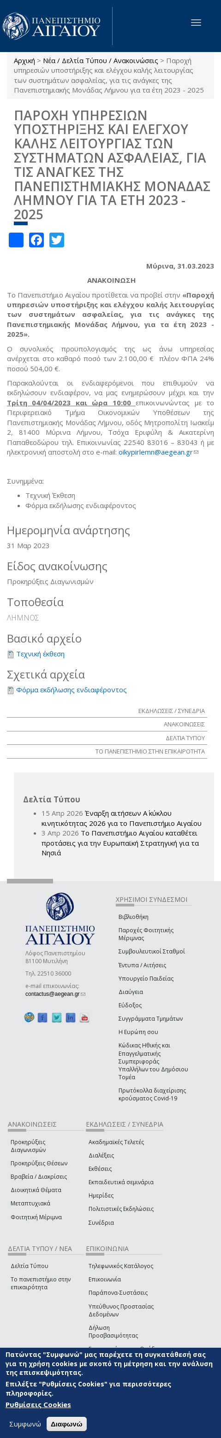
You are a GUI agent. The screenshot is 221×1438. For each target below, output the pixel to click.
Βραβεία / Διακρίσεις (39, 1177)
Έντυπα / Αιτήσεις (142, 965)
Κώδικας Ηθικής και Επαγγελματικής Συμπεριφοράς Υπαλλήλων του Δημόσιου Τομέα (153, 1061)
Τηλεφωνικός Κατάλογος (121, 1266)
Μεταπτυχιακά (30, 1203)
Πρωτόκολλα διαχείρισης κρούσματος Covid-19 (152, 1094)
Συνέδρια (101, 1223)
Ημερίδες (101, 1195)
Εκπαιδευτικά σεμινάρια (121, 1182)
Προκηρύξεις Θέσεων (39, 1163)
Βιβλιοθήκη (134, 917)
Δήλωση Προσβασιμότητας (113, 1331)
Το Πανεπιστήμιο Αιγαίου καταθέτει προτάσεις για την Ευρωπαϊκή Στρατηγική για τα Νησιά (120, 842)
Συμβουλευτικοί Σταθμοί (152, 951)
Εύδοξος (130, 1005)
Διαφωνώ (67, 1424)
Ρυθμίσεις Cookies (38, 1404)
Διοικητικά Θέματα (36, 1190)
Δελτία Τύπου (29, 1266)
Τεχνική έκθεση (40, 653)
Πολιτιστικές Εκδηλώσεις (121, 1209)
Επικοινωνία (105, 1279)
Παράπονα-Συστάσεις (118, 1293)
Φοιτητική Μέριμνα (36, 1217)
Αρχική (24, 60)
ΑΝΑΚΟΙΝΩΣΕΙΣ (184, 724)
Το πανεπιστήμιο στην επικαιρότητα (41, 1283)
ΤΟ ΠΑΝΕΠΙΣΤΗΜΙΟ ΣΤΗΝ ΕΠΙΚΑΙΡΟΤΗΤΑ (150, 751)
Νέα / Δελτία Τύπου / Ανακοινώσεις (100, 60)
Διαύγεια (131, 992)
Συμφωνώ (25, 1423)
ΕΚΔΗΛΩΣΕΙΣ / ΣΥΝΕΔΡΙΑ (171, 711)
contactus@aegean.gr (55, 994)
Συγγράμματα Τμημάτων (151, 1019)
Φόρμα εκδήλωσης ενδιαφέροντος (71, 689)
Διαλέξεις (101, 1155)
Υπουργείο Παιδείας (146, 978)
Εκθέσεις (100, 1169)
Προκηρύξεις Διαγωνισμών (28, 1146)
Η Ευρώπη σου (138, 1032)
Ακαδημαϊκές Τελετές (116, 1142)
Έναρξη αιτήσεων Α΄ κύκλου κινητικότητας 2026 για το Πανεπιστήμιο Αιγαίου (122, 817)
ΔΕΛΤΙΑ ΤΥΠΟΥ (185, 738)
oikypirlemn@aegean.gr (158, 451)
